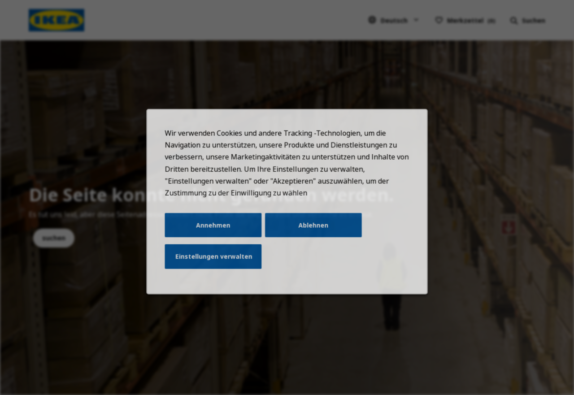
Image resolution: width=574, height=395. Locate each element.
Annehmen (216, 232)
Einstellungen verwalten (217, 262)
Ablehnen (312, 232)
